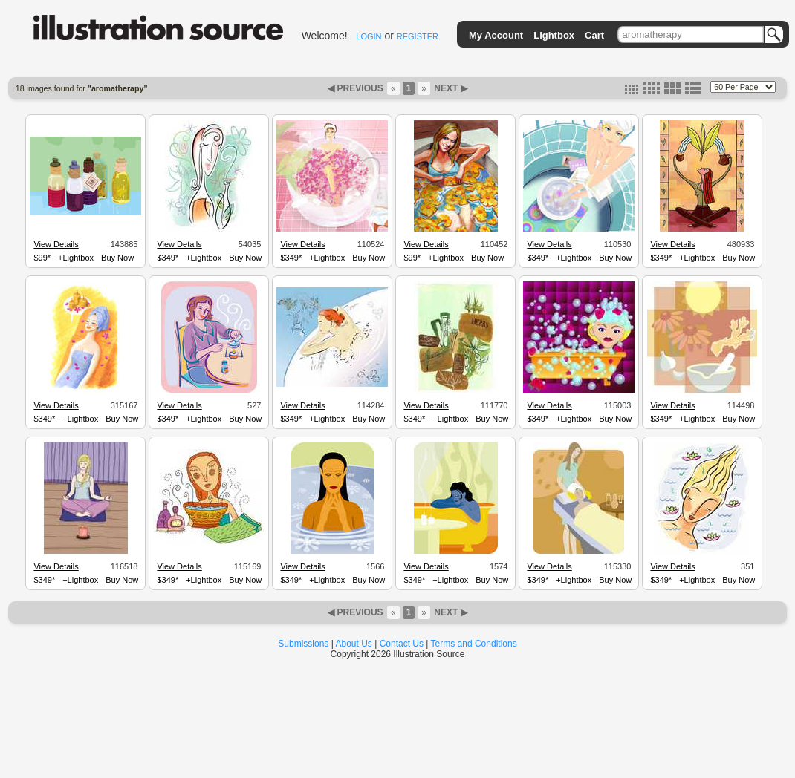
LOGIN (368, 36)
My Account (496, 35)
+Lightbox (76, 257)
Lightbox (553, 35)
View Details (55, 244)
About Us (354, 643)
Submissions (303, 643)
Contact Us (402, 643)
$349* (167, 257)
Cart (594, 35)
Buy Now (117, 257)
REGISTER (417, 36)
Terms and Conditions (474, 643)
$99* (42, 257)
